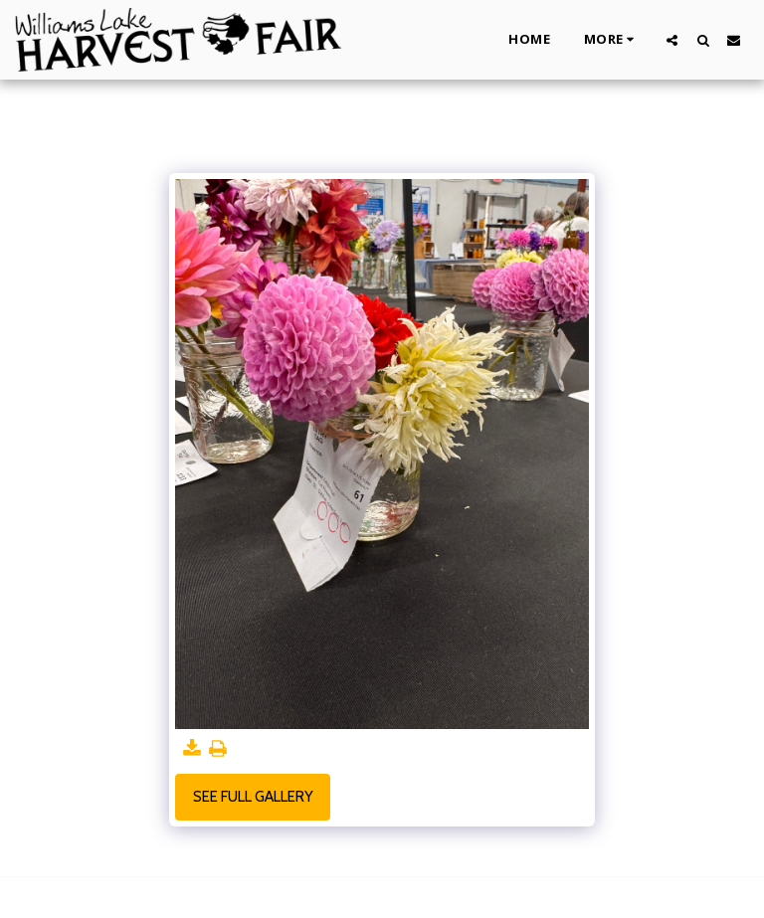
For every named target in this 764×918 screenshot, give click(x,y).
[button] (672, 40)
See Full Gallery (253, 797)
